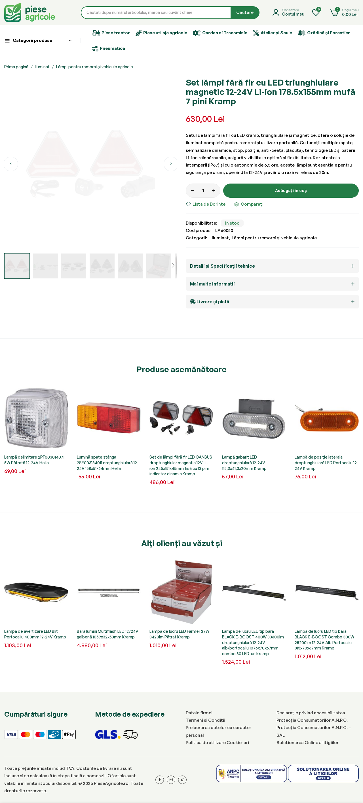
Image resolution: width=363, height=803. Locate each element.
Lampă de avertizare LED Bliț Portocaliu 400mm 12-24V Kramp (35, 634)
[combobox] (170, 12)
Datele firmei (199, 712)
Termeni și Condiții (205, 720)
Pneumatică (108, 49)
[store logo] (29, 12)
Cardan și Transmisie (220, 33)
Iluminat (42, 66)
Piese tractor (111, 33)
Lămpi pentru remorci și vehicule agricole (94, 66)
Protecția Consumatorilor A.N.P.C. (312, 720)
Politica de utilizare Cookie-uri (217, 742)
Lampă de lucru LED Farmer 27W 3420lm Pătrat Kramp (179, 634)
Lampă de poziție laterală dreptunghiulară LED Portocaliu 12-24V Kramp (326, 462)
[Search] (245, 12)
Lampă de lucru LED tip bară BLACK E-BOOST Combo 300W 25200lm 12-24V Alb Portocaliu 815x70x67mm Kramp (324, 639)
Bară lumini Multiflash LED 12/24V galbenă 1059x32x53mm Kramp (107, 634)
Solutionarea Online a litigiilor (308, 742)
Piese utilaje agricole (161, 33)
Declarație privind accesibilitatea (311, 712)
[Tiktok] (182, 780)
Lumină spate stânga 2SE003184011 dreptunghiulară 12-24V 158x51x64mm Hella (108, 462)
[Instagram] (171, 780)
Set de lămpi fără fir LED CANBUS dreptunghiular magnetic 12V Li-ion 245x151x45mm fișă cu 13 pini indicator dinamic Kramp (180, 465)
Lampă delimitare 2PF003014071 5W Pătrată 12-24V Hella (34, 460)
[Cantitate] (203, 190)
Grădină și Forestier (324, 33)
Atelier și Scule (272, 33)
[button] (10, 164)
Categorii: (196, 237)
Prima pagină (16, 66)
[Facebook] (159, 780)
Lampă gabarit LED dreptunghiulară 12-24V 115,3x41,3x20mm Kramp (244, 462)
